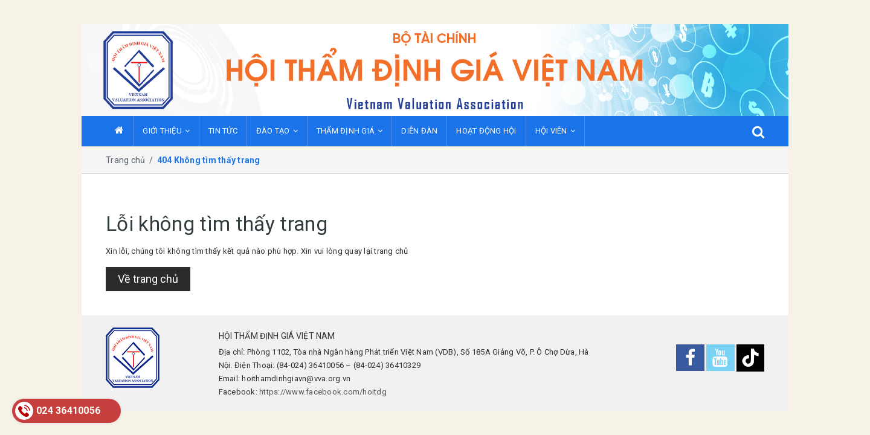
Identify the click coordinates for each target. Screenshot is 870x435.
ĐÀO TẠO (277, 130)
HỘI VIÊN (555, 130)
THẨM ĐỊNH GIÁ (350, 130)
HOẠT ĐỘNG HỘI (486, 130)
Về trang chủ (148, 278)
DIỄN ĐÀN (419, 130)
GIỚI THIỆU (166, 130)
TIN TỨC (222, 130)
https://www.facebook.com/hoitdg (323, 391)
